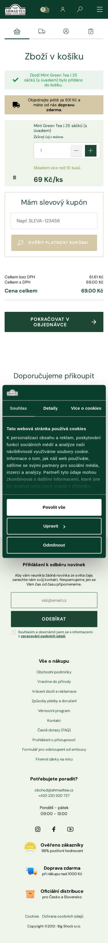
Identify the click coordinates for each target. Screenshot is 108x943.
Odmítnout (54, 545)
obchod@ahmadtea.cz (54, 790)
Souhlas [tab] (18, 408)
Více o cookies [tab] (86, 408)
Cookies (32, 916)
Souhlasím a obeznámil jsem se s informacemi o (55, 634)
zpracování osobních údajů (43, 636)
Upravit (54, 525)
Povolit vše (54, 507)
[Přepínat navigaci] (99, 9)
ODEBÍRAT (54, 619)
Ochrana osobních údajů (62, 916)
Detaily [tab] (50, 408)
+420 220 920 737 (54, 795)
